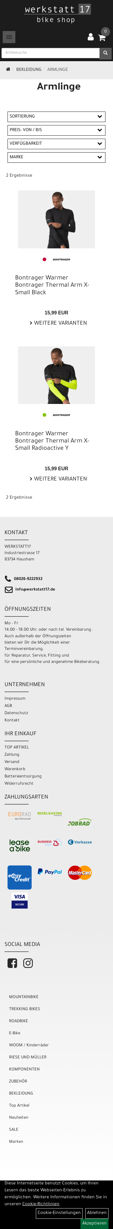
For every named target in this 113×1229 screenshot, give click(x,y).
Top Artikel (19, 1106)
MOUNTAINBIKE (24, 997)
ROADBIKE (18, 1021)
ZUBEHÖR (18, 1081)
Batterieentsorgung (23, 776)
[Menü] (9, 37)
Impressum (15, 699)
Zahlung (12, 755)
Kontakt (12, 720)
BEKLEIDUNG (29, 70)
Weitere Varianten (60, 324)
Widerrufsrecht (19, 784)
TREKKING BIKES (24, 1009)
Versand (12, 762)
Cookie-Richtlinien (40, 1204)
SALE (13, 1130)
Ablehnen (97, 1213)
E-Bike (14, 1033)
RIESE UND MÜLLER (27, 1057)
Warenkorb (15, 769)
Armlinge (57, 70)
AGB (8, 706)
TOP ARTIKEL (17, 747)
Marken (16, 1142)
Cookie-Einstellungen (59, 1213)
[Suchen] (105, 53)
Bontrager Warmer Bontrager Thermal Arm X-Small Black (52, 285)
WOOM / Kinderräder (29, 1045)
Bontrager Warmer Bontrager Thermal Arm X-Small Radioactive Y (52, 441)
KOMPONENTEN (24, 1069)
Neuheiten (18, 1118)
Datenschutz (16, 713)
